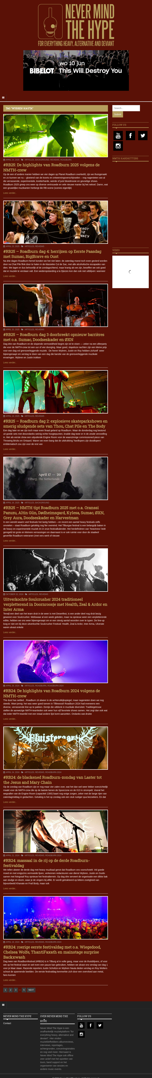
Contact (7, 1023)
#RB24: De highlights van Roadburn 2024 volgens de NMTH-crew (51, 693)
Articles (29, 160)
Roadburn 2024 (55, 686)
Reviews (54, 160)
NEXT (31, 990)
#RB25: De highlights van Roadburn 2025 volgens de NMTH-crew (51, 167)
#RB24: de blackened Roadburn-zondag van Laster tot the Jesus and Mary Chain (52, 780)
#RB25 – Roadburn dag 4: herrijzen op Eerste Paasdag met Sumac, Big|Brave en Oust (52, 254)
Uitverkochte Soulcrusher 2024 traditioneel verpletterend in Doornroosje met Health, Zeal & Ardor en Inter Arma (55, 604)
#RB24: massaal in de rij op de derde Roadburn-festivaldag (46, 863)
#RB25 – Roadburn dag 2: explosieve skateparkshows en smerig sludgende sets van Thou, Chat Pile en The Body (55, 424)
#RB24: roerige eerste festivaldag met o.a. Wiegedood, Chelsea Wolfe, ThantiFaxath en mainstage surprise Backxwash (52, 952)
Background (42, 160)
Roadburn (66, 160)
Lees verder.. (9, 193)
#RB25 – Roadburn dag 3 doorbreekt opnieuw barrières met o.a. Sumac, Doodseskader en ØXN (53, 337)
